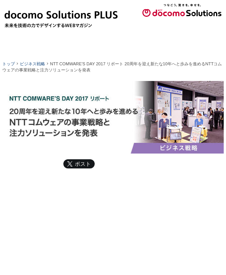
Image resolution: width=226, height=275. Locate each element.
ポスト (83, 164)
